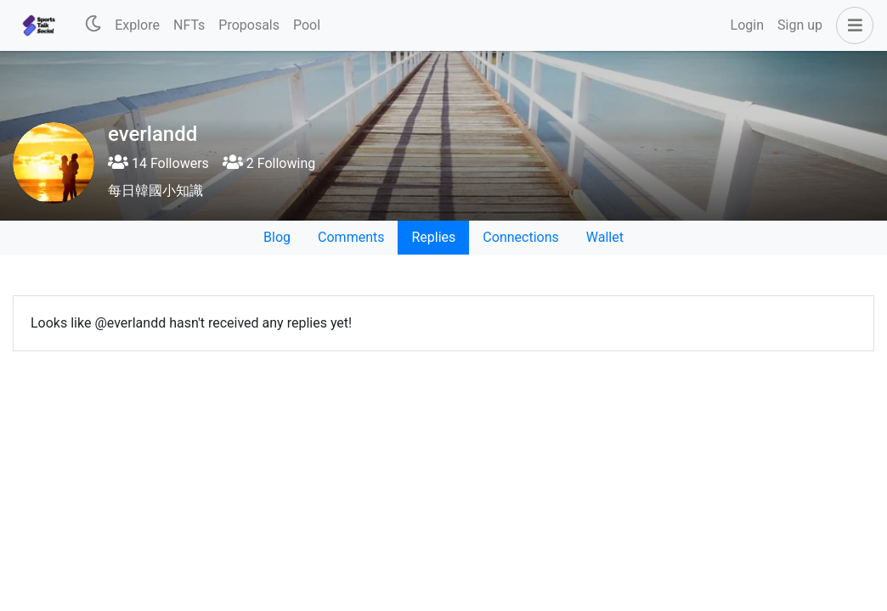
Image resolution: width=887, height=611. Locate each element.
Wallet (605, 237)
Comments (351, 237)
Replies (433, 237)
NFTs (189, 25)
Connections (520, 237)
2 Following (269, 163)
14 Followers (158, 163)
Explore (137, 25)
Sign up (799, 25)
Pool (306, 25)
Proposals (249, 25)
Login (747, 25)
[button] (851, 25)
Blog (277, 237)
